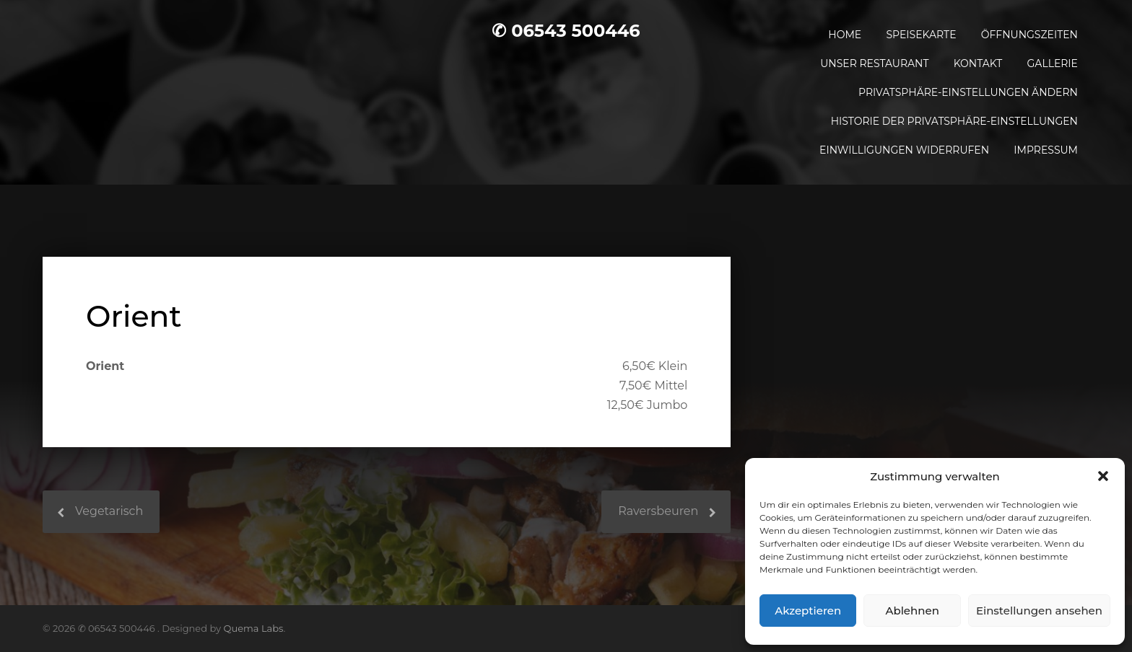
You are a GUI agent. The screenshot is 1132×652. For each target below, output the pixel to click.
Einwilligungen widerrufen (904, 150)
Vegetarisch (109, 511)
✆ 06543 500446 (566, 30)
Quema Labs (254, 628)
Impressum (1046, 150)
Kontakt (978, 63)
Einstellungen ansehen (1039, 610)
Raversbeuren (658, 511)
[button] (1103, 476)
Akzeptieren (808, 610)
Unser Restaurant (874, 63)
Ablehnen (912, 610)
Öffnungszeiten (1029, 34)
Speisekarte (921, 34)
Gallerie (1052, 63)
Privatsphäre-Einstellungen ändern (968, 92)
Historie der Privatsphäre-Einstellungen (954, 121)
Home (844, 34)
